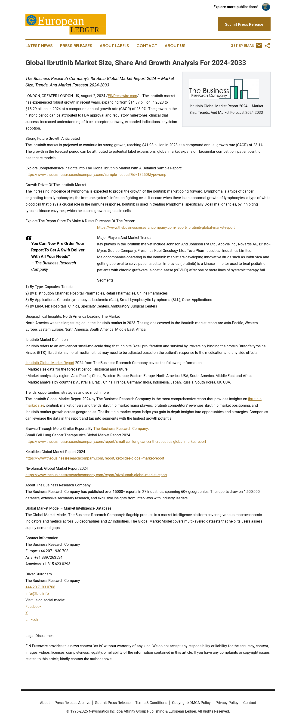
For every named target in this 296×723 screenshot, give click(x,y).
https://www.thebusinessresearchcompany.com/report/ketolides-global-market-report (94, 458)
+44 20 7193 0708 (40, 587)
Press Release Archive (72, 703)
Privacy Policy (227, 703)
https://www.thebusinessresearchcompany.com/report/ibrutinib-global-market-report (166, 227)
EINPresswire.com (122, 96)
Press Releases (76, 45)
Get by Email (246, 45)
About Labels (114, 45)
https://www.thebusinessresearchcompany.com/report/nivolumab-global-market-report (96, 475)
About (45, 703)
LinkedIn (32, 619)
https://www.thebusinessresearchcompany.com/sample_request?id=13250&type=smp (95, 174)
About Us (175, 45)
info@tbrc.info (37, 593)
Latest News (39, 45)
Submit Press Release (112, 703)
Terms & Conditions (151, 703)
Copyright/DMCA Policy (191, 703)
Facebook (33, 606)
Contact (146, 45)
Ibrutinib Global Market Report (49, 363)
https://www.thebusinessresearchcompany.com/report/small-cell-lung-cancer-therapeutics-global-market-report (115, 441)
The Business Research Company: (121, 428)
